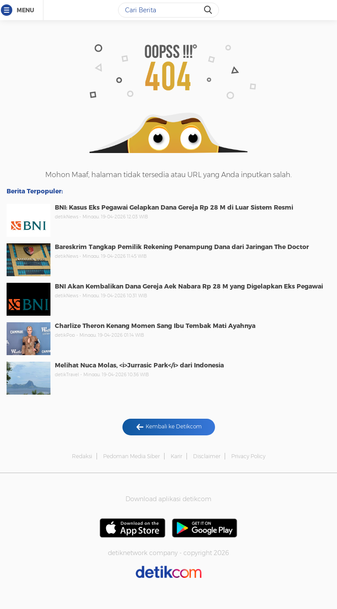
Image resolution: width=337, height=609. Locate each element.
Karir (176, 456)
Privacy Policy (248, 456)
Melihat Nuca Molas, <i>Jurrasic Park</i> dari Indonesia (139, 365)
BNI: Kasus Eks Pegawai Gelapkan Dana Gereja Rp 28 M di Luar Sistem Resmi (174, 207)
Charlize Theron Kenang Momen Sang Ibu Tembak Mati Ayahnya (155, 326)
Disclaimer (206, 456)
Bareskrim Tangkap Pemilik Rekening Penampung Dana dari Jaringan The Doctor (182, 247)
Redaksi (82, 456)
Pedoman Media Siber (131, 456)
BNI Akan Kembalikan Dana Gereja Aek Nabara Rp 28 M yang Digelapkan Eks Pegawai (189, 286)
